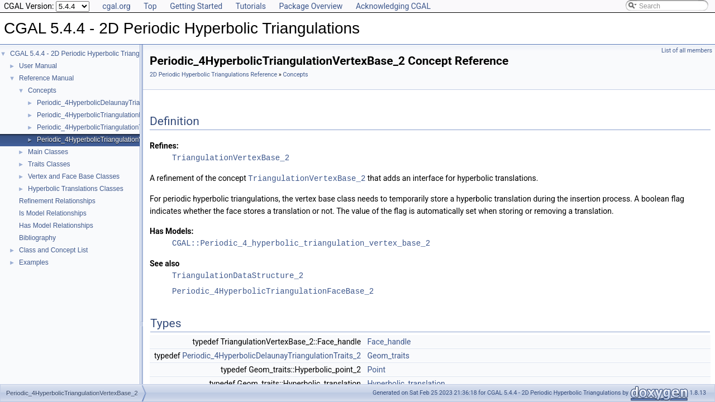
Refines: (164, 145)
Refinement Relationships (57, 201)
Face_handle (389, 341)
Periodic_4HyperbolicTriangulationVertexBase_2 (108, 139)
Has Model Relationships (56, 225)
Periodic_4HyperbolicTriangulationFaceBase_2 (107, 115)
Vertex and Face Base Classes (74, 176)
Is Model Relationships (53, 213)
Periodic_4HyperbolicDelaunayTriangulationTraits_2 (114, 103)
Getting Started (196, 6)
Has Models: (172, 230)
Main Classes (48, 152)
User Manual (38, 66)
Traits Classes (49, 164)
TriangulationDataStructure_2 (237, 275)
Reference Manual (46, 78)
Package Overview (310, 6)
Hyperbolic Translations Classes (75, 189)
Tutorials (251, 6)
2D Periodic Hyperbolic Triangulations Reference (213, 74)
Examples (34, 262)
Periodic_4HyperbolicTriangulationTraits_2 (100, 127)
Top (150, 6)
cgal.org (116, 6)
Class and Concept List (53, 250)
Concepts (42, 90)
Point (376, 369)
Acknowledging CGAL (393, 6)
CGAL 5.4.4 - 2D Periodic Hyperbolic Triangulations (86, 54)
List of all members (686, 50)
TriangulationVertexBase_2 (230, 157)
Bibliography (37, 238)
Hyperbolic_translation (406, 383)
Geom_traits (388, 355)
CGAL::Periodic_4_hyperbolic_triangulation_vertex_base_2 (301, 242)
